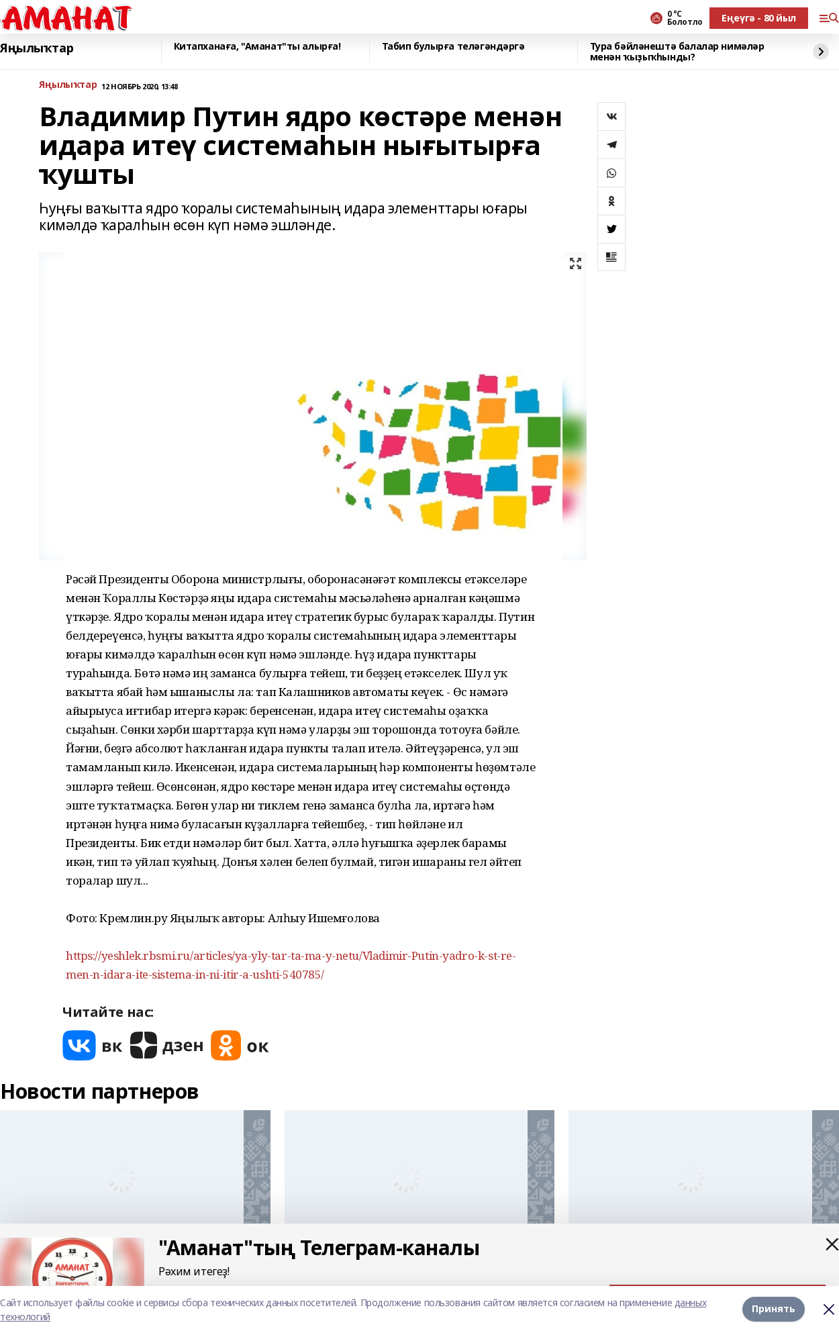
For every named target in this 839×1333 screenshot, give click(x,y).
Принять (773, 1309)
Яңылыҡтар (36, 48)
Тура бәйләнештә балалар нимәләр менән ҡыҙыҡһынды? (677, 52)
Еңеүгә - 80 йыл (759, 17)
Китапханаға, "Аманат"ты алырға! (257, 46)
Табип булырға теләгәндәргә (453, 46)
